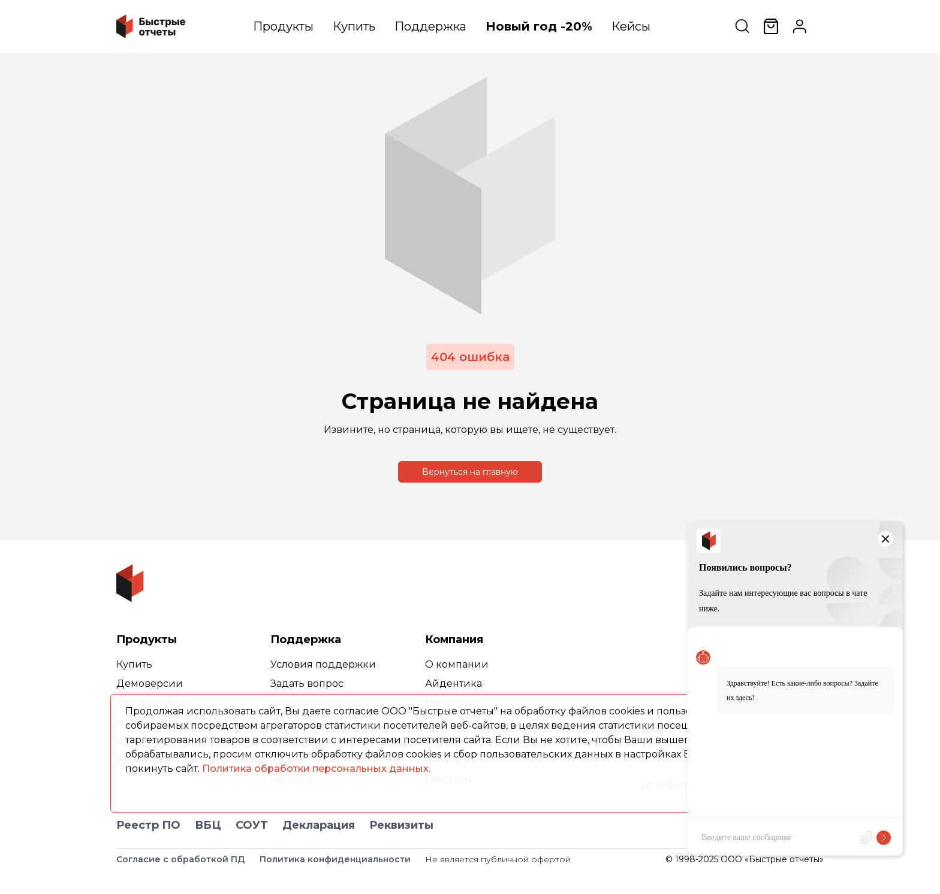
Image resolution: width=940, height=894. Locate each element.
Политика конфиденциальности (335, 859)
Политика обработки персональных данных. (316, 768)
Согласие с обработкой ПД (180, 859)
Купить (354, 26)
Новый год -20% (539, 26)
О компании (457, 664)
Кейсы (630, 26)
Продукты (283, 26)
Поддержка (430, 26)
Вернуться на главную (470, 471)
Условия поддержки (323, 664)
